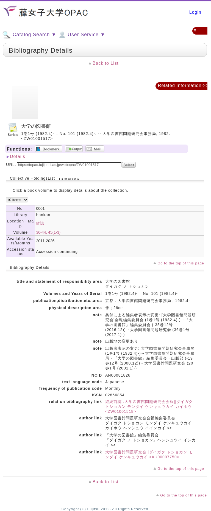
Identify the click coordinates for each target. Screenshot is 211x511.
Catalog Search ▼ (29, 35)
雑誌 (40, 223)
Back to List (106, 63)
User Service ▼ (81, 35)
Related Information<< (182, 85)
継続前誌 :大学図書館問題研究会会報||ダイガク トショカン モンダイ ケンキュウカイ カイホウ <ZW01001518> (149, 406)
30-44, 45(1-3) (48, 232)
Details (17, 156)
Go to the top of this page (180, 263)
